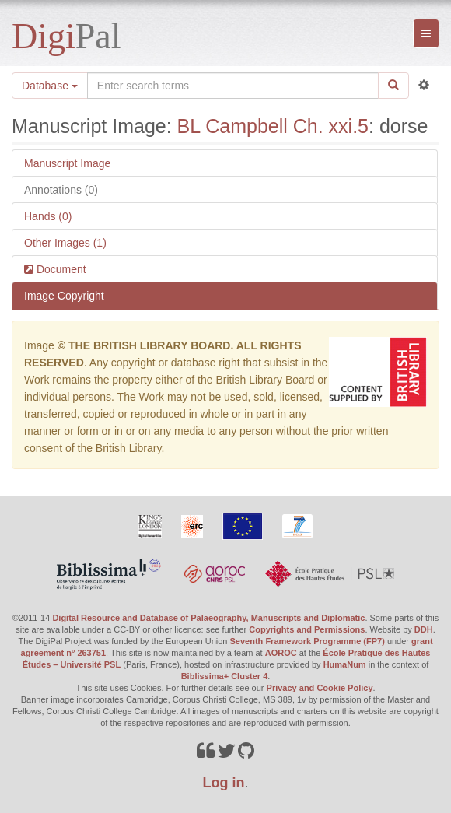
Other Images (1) (65, 243)
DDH (423, 629)
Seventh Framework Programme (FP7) (307, 641)
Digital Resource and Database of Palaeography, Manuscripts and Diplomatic (208, 617)
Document (59, 269)
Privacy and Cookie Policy (320, 687)
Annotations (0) (61, 190)
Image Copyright (64, 295)
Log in (224, 782)
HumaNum (344, 664)
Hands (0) (48, 216)
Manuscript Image (67, 163)
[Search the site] (233, 85)
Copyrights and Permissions (307, 629)
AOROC (281, 652)
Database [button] (50, 85)
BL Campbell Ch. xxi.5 (273, 126)
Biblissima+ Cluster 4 (224, 676)
